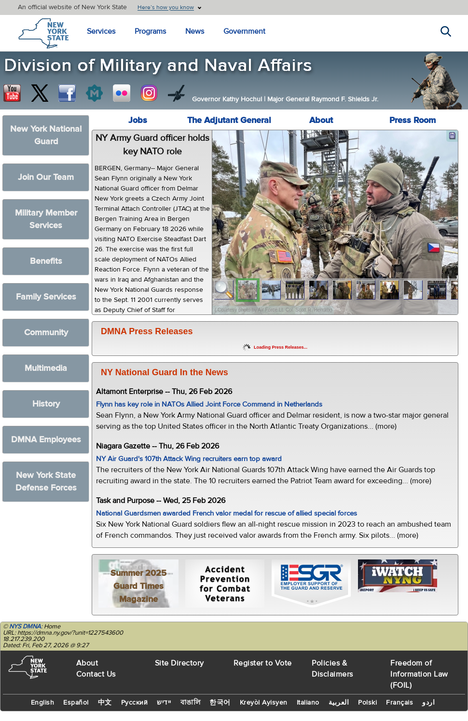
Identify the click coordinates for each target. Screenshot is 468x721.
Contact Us (96, 674)
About (321, 120)
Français (399, 702)
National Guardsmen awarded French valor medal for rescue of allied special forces (226, 513)
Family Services (46, 296)
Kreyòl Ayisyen (264, 702)
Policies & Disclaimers (332, 668)
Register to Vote (263, 663)
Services (101, 31)
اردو (428, 702)
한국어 (220, 702)
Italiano (308, 702)
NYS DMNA (25, 626)
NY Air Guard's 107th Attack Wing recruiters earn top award (189, 458)
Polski (367, 702)
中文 (105, 702)
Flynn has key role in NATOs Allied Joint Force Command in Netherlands (209, 404)
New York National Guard (46, 135)
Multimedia (46, 368)
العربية (339, 702)
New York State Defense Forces (46, 481)
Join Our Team (46, 177)
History (46, 403)
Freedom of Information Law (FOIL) (419, 674)
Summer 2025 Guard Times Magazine (138, 586)
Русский (134, 702)
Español (76, 702)
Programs (150, 31)
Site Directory (179, 663)
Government (244, 31)
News (194, 31)
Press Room (412, 120)
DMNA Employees (46, 439)
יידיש (164, 702)
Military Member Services (46, 219)
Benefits (46, 261)
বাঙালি (190, 702)
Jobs (137, 120)
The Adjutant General (229, 120)
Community (46, 332)
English (43, 702)
